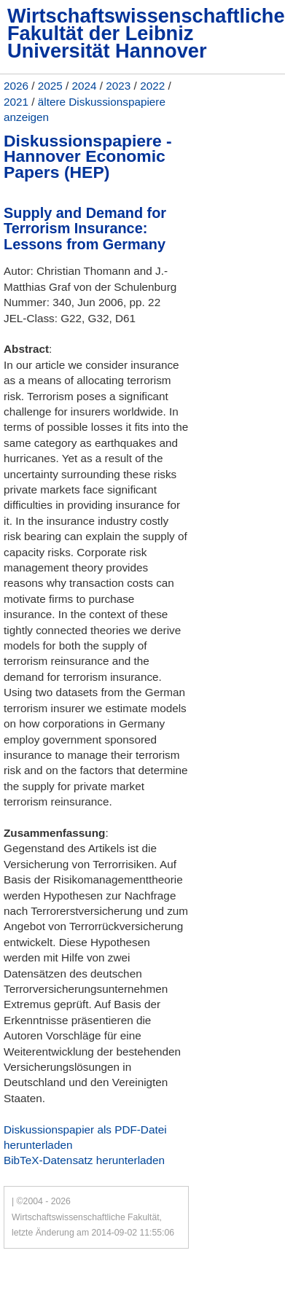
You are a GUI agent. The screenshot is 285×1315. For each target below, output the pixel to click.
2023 (118, 85)
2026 (16, 85)
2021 (16, 101)
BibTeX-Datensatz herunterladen (84, 1160)
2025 (50, 85)
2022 (152, 85)
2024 (84, 85)
